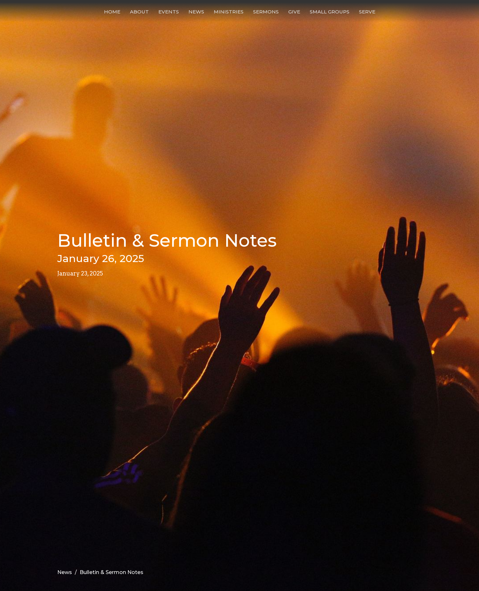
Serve (367, 12)
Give (294, 12)
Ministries (228, 12)
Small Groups (329, 12)
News (196, 12)
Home (112, 12)
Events (168, 12)
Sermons (266, 12)
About (139, 12)
